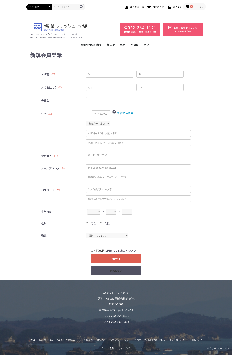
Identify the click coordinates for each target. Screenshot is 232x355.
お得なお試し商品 (91, 45)
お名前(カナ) (48, 87)
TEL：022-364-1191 (116, 316)
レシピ (127, 340)
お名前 (45, 74)
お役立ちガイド (115, 340)
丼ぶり (134, 45)
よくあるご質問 (86, 340)
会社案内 (137, 340)
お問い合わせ (196, 340)
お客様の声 (100, 340)
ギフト (148, 45)
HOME (33, 340)
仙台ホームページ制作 (218, 348)
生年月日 (46, 211)
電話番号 (46, 156)
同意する (116, 259)
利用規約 (99, 250)
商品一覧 (42, 340)
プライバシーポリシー (179, 340)
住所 (43, 113)
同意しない (116, 270)
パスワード (47, 190)
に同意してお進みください (113, 250)
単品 (122, 45)
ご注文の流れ (71, 340)
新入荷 (111, 45)
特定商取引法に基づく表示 (155, 340)
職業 (43, 235)
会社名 (45, 100)
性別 (43, 223)
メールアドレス (50, 168)
